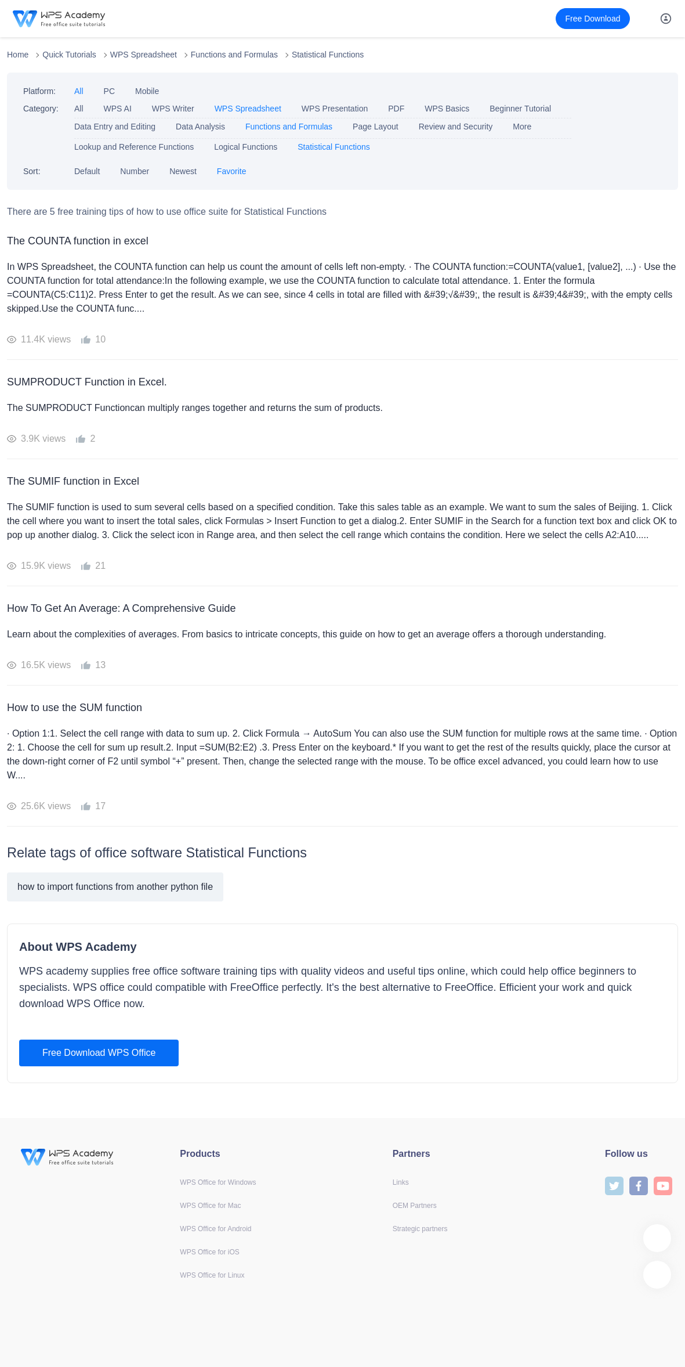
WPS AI (118, 108)
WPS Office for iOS (209, 1252)
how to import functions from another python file (115, 887)
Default (87, 171)
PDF (396, 108)
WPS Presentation (335, 108)
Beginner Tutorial (520, 108)
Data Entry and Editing (114, 126)
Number (134, 171)
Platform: (39, 91)
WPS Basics (447, 108)
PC (109, 91)
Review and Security (456, 126)
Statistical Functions (328, 54)
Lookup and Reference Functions (134, 147)
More (522, 126)
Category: (41, 108)
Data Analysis (200, 126)
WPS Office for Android (215, 1229)
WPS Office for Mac (210, 1206)
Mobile (147, 91)
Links (401, 1182)
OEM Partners (415, 1206)
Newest (183, 171)
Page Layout (375, 126)
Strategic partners (420, 1229)
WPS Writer (173, 108)
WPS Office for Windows (218, 1182)
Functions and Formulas (234, 54)
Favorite (232, 171)
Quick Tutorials (69, 54)
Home (17, 54)
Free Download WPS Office (98, 1053)
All (79, 91)
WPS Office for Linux (212, 1275)
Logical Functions (245, 147)
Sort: (32, 171)
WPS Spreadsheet (143, 54)
